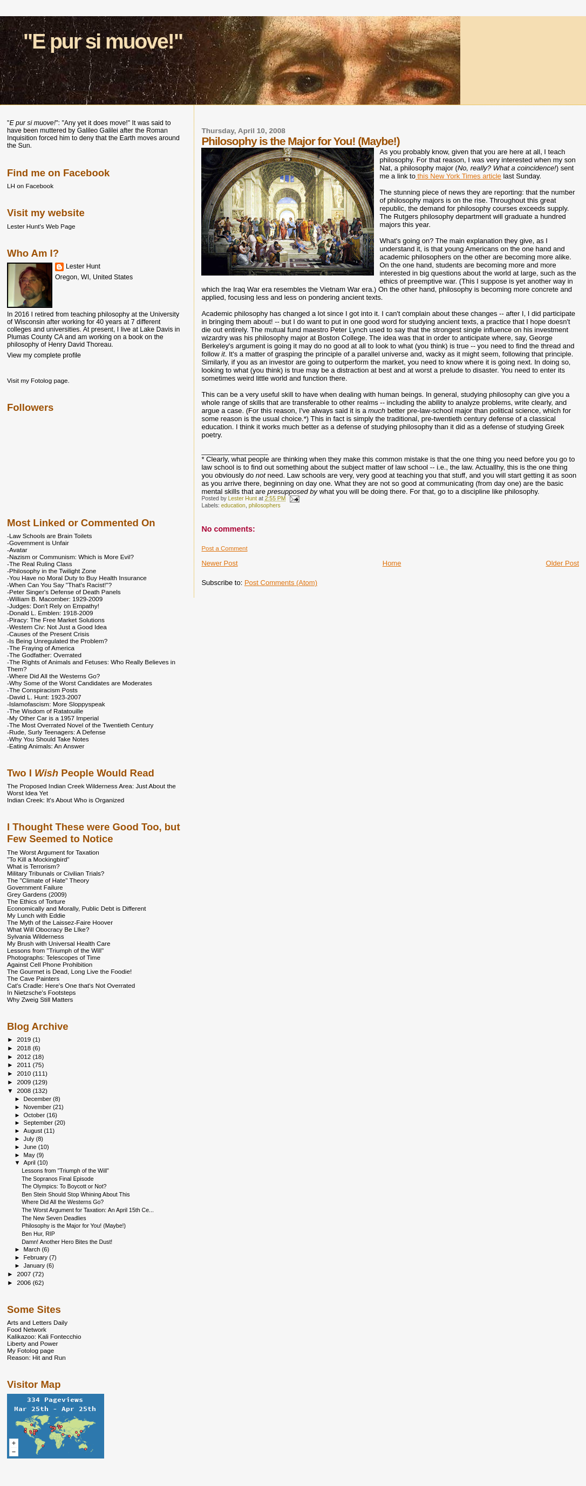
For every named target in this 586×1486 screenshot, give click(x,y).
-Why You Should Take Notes (48, 738)
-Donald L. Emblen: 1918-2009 (50, 612)
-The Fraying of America (40, 647)
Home (392, 563)
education (233, 505)
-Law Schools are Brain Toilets (49, 535)
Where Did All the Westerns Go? (63, 1202)
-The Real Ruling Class (39, 563)
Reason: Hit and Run (36, 1357)
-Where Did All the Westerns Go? (53, 675)
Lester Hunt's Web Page (41, 226)
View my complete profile (44, 355)
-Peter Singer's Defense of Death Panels (64, 591)
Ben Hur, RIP (38, 1233)
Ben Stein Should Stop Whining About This (76, 1194)
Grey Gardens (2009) (37, 894)
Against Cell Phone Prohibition (49, 964)
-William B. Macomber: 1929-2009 (55, 598)
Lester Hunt (83, 266)
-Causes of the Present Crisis (48, 633)
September (39, 1122)
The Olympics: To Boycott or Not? (64, 1186)
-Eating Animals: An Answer (45, 745)
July (30, 1139)
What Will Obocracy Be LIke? (48, 929)
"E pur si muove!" (103, 41)
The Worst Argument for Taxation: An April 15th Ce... (88, 1210)
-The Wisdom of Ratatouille (45, 710)
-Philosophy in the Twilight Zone (51, 570)
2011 (24, 1064)
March (33, 1249)
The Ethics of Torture (36, 901)
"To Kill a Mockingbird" (38, 859)
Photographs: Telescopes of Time (53, 957)
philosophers (265, 505)
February (37, 1257)
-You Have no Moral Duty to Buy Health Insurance (77, 577)
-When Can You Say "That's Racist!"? (59, 584)
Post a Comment (224, 548)
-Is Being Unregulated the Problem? (57, 640)
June (31, 1147)
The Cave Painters (33, 978)
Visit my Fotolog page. (38, 380)
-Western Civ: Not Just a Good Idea (57, 626)
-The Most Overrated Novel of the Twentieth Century (80, 724)
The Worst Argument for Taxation (53, 852)
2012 (24, 1056)
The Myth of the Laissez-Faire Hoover (60, 922)
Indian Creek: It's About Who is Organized (65, 799)
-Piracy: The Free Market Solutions (56, 619)
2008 (24, 1090)
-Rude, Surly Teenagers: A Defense (56, 731)
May (30, 1155)
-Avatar (17, 549)
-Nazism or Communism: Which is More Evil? (70, 556)
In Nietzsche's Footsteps (41, 992)
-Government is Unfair (38, 542)
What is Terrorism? (33, 866)
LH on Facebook (30, 185)
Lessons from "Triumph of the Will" (55, 950)
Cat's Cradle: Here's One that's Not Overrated (71, 985)
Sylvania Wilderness (35, 936)
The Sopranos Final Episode (57, 1178)
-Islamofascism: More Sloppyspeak (56, 703)
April (30, 1162)
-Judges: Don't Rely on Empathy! (53, 605)
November (38, 1107)
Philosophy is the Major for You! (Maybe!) (74, 1225)
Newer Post (219, 563)
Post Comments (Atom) (280, 583)
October (35, 1115)
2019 (24, 1039)
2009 (24, 1081)
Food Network (26, 1329)
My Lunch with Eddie (36, 915)
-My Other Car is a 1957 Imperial (53, 717)
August (34, 1130)
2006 (24, 1282)
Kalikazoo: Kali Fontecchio (44, 1336)
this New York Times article (458, 176)
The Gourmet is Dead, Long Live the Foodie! (69, 971)
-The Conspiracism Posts (42, 689)
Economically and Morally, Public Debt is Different (76, 908)
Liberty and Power (32, 1343)
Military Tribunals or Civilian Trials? (55, 873)
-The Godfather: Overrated (44, 654)
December (38, 1099)
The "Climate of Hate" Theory (48, 880)
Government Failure (35, 887)
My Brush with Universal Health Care (58, 943)
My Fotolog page (30, 1350)
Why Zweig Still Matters (40, 999)
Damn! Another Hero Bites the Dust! (67, 1242)
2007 (24, 1273)
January (35, 1265)
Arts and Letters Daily (37, 1322)
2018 (24, 1047)
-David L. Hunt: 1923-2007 (44, 696)
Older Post (562, 563)
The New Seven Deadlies (54, 1218)
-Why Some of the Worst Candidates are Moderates (79, 682)
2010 (24, 1073)
